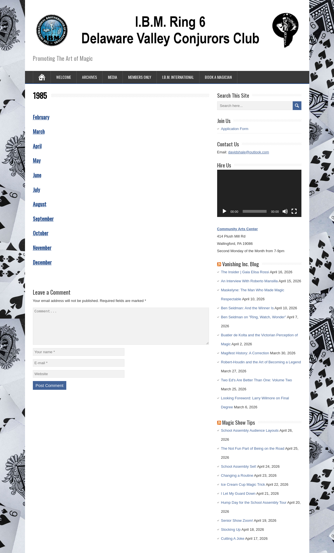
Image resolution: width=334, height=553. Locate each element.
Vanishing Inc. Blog (240, 264)
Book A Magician (218, 77)
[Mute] (285, 211)
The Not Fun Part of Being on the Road (252, 448)
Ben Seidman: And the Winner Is (247, 308)
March (39, 131)
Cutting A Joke (232, 538)
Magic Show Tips (238, 422)
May (36, 160)
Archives (89, 77)
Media (112, 77)
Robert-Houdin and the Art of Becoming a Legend (261, 362)
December (42, 262)
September (43, 218)
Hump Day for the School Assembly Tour (254, 502)
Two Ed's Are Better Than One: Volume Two (256, 380)
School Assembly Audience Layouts (250, 430)
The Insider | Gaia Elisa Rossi (245, 272)
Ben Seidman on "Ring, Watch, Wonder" (253, 317)
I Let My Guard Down (238, 493)
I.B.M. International (178, 77)
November (42, 247)
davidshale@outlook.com (248, 152)
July (36, 189)
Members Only (139, 77)
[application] (259, 193)
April (37, 146)
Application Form (235, 129)
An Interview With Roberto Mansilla (249, 281)
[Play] (224, 211)
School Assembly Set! (238, 466)
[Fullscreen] (294, 211)
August (39, 204)
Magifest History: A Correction (245, 353)
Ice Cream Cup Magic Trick (243, 484)
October (40, 233)
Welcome (63, 77)
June (37, 175)
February (41, 117)
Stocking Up (231, 529)
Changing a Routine (237, 475)
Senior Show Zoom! (237, 520)
